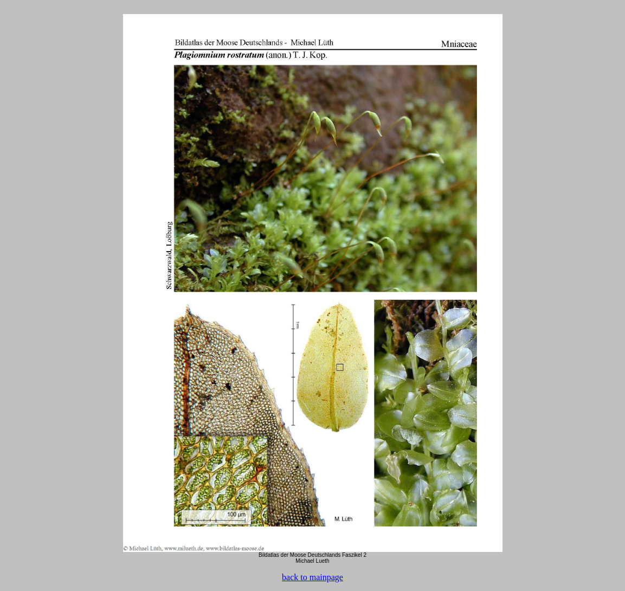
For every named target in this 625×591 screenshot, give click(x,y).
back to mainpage (312, 577)
